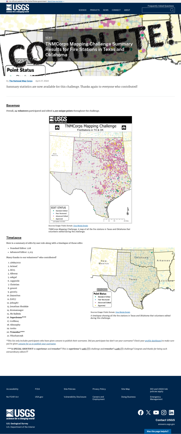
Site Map (125, 389)
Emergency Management (156, 398)
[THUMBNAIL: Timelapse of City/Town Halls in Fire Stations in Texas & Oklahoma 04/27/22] (90, 45)
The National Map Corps (20, 81)
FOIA (37, 389)
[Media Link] (90, 170)
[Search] (172, 10)
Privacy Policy (99, 389)
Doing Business (128, 397)
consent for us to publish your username (37, 343)
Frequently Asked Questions (161, 6)
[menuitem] (82, 8)
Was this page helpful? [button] (158, 431)
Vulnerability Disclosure (75, 397)
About (127, 10)
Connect (116, 10)
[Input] (158, 10)
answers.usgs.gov (166, 424)
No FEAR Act (12, 397)
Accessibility (12, 389)
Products (95, 10)
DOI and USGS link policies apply (159, 390)
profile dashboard (153, 340)
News (105, 10)
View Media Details (80, 226)
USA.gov (39, 397)
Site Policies (69, 389)
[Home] (17, 12)
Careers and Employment (99, 398)
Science (83, 10)
